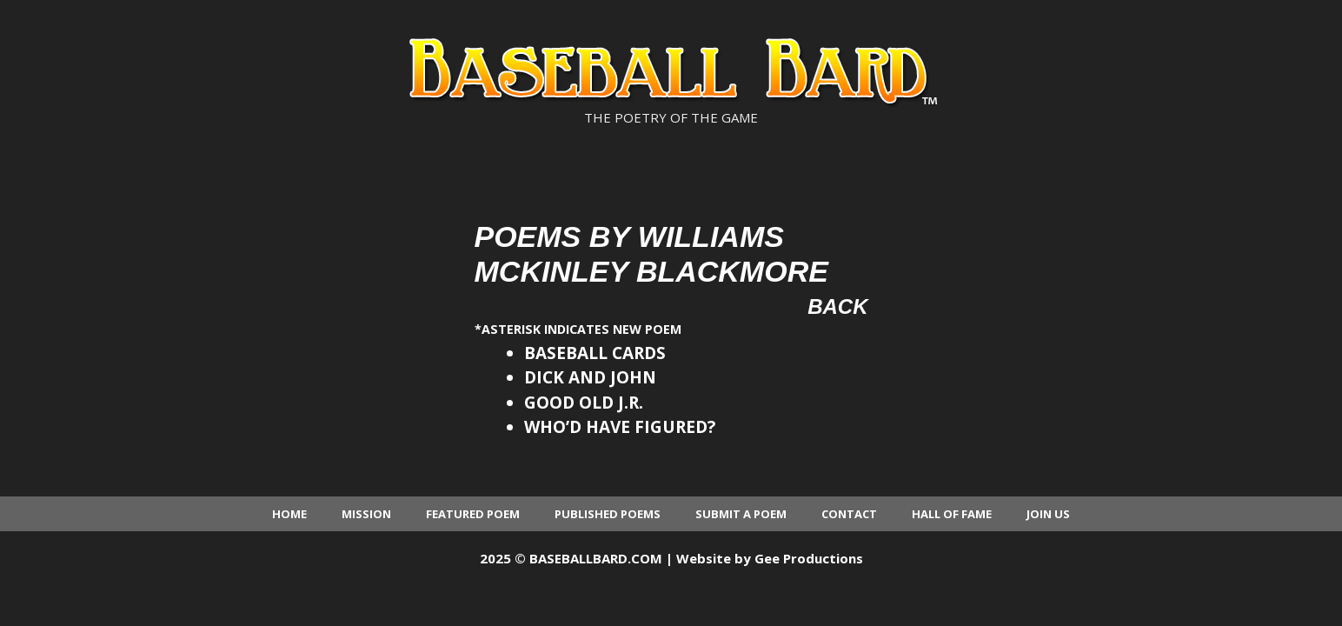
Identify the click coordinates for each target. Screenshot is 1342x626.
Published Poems (608, 514)
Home (289, 514)
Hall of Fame (952, 514)
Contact (849, 514)
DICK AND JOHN (590, 377)
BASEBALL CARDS (595, 353)
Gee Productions (808, 558)
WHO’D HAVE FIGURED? (619, 427)
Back (837, 306)
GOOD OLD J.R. (583, 402)
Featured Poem (473, 514)
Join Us (1048, 514)
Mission (366, 514)
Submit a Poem (741, 514)
